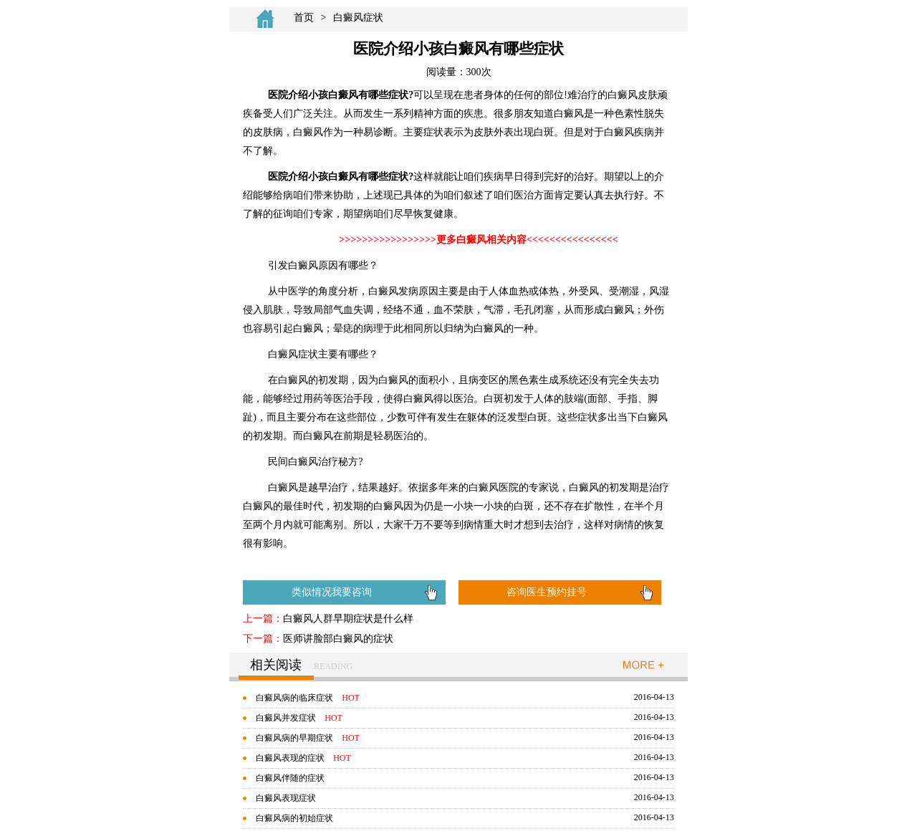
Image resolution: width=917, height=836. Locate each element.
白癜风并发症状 (286, 718)
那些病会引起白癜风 (450, 566)
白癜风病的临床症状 (294, 698)
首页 (304, 17)
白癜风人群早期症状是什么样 (348, 618)
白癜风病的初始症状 (294, 818)
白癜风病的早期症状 (294, 738)
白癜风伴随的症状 (290, 778)
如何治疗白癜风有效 (358, 566)
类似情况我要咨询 (332, 592)
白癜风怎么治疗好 (270, 566)
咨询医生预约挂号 (546, 592)
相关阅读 (276, 665)
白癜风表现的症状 (290, 758)
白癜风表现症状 (286, 798)
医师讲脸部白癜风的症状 (338, 638)
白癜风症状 (358, 17)
